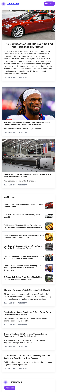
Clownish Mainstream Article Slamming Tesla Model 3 (27, 290)
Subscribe (49, 4)
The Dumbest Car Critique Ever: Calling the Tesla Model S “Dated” (28, 45)
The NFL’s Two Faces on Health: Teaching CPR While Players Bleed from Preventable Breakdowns (22, 268)
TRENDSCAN (13, 4)
